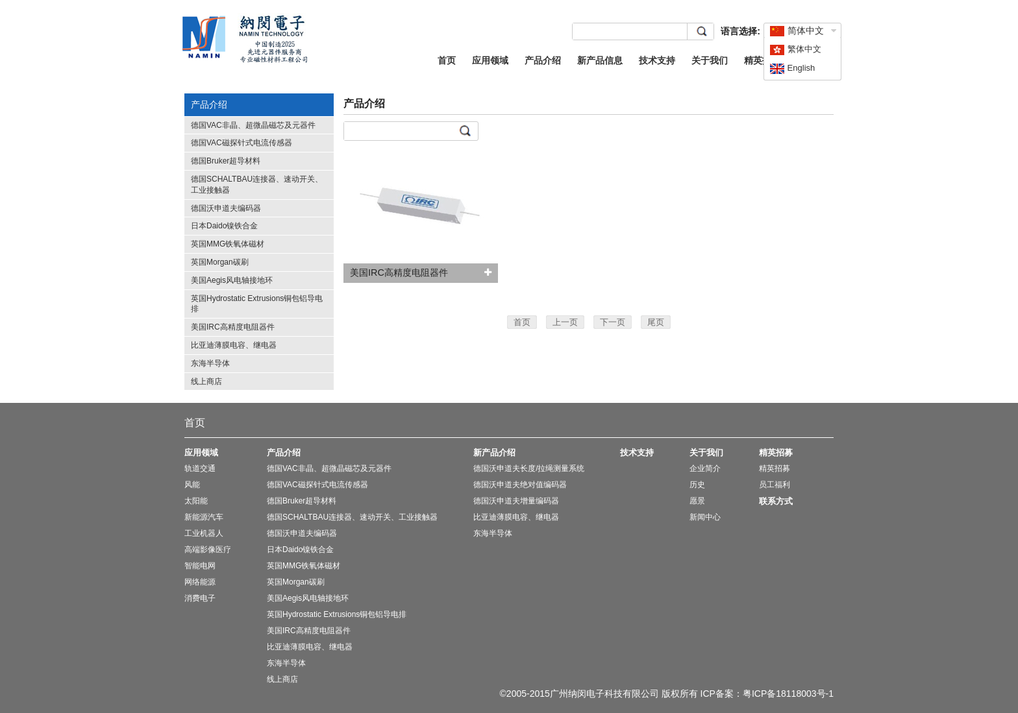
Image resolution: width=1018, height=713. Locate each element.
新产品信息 (600, 60)
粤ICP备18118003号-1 (788, 693)
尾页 (655, 322)
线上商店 (206, 381)
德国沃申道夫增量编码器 (516, 500)
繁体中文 (795, 49)
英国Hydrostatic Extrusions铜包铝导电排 (336, 614)
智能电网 (200, 565)
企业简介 (705, 468)
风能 (192, 484)
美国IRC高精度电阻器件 (233, 327)
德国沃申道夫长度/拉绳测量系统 (528, 468)
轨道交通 (200, 468)
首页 (447, 60)
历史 (697, 484)
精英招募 (762, 60)
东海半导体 (210, 363)
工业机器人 (203, 533)
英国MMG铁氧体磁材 (227, 243)
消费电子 (200, 598)
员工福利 (774, 484)
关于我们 (709, 60)
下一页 (612, 322)
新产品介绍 (494, 452)
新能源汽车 (203, 517)
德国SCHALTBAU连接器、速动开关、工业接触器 (352, 517)
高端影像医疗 (207, 549)
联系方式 (776, 501)
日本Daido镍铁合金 (224, 225)
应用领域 (490, 60)
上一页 (565, 322)
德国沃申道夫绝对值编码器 (520, 484)
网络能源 (200, 581)
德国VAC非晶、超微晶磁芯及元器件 (253, 125)
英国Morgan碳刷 (220, 262)
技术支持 (657, 60)
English (792, 68)
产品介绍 (543, 60)
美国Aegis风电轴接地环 (232, 280)
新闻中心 (705, 517)
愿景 (697, 500)
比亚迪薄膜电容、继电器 (234, 345)
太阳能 (196, 500)
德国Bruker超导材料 (225, 160)
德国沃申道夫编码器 (226, 208)
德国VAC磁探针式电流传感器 (241, 142)
